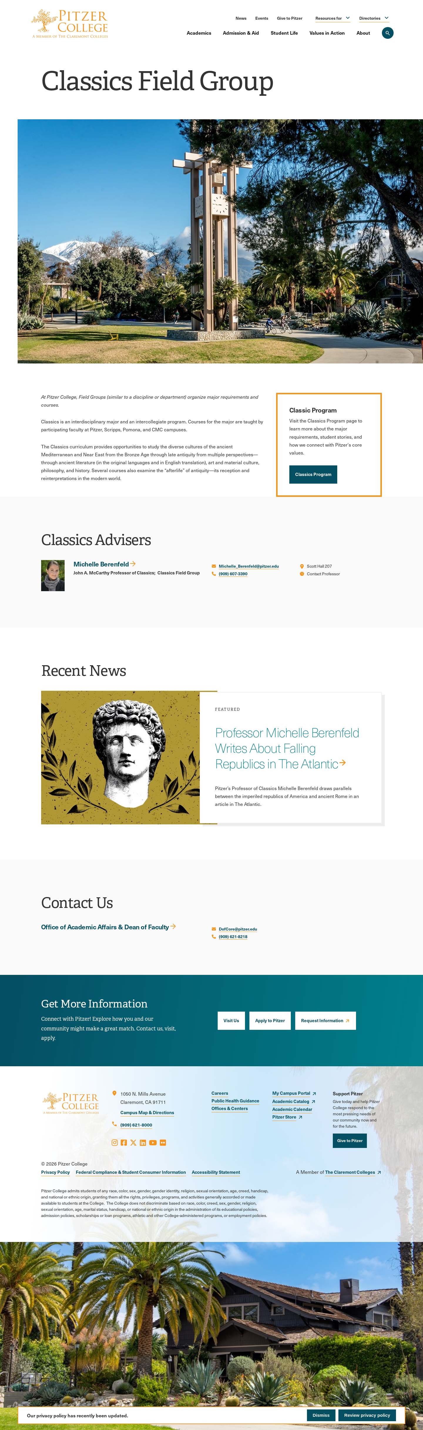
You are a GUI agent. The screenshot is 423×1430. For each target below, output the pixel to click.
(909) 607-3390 (233, 573)
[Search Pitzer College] (388, 33)
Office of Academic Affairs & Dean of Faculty (105, 926)
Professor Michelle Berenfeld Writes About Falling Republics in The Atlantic (287, 747)
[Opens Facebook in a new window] (124, 1142)
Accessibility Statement (216, 1172)
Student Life (284, 32)
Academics (199, 32)
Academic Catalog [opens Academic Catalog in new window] (290, 1101)
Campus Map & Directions (147, 1112)
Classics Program (313, 474)
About (363, 32)
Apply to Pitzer (270, 1020)
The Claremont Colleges (350, 1172)
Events (261, 18)
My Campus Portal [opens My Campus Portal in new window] (291, 1093)
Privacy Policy (55, 1172)
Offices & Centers (230, 1108)
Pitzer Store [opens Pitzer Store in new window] (284, 1117)
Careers (220, 1093)
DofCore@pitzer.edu (238, 929)
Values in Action (327, 32)
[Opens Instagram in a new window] (115, 1142)
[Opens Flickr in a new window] (163, 1142)
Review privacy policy (367, 1415)
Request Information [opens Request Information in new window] (322, 1020)
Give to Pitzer (289, 18)
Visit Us (231, 1020)
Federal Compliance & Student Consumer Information (131, 1172)
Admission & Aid (241, 32)
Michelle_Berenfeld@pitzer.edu (249, 566)
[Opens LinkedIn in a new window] (143, 1142)
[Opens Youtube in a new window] (153, 1142)
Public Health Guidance (235, 1100)
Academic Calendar (292, 1109)
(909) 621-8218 (233, 936)
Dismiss (321, 1415)
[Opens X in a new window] (133, 1142)
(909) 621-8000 (136, 1124)
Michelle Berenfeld (101, 563)
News (241, 18)
